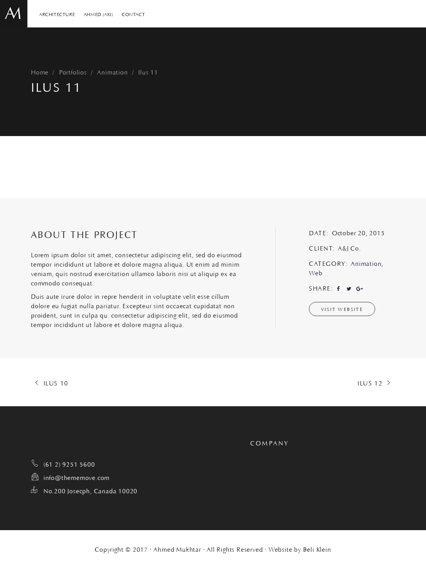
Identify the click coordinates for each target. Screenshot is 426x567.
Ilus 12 (370, 382)
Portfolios (73, 71)
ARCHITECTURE (57, 14)
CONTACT (133, 14)
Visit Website (342, 308)
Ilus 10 (56, 382)
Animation (112, 71)
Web (315, 272)
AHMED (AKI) (98, 14)
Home (40, 71)
